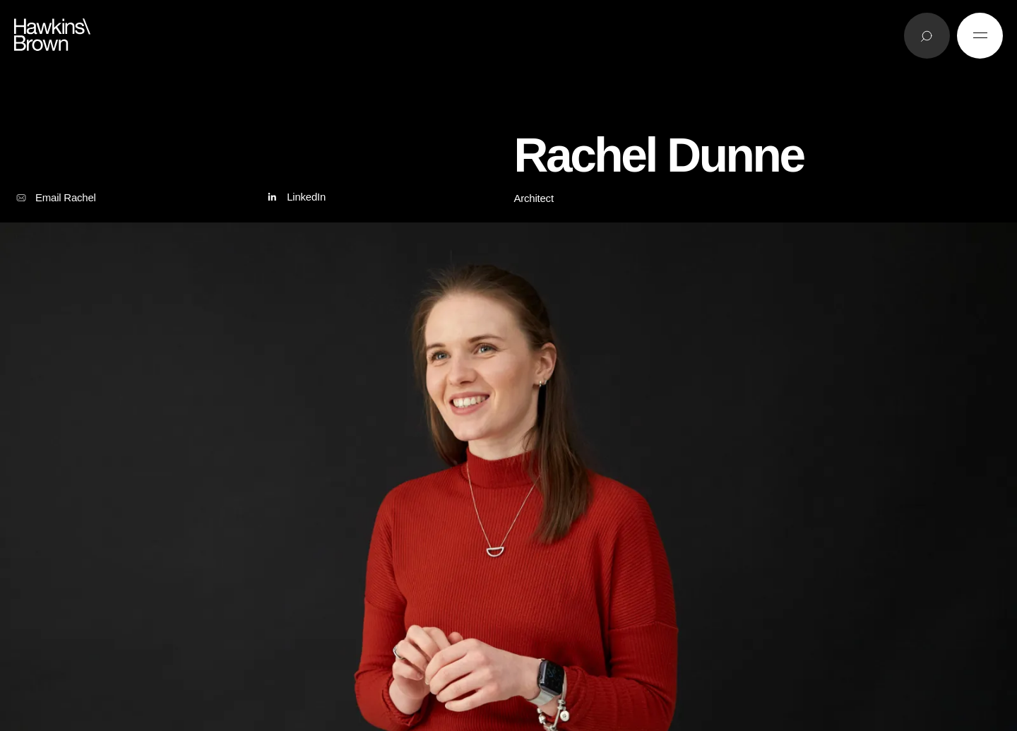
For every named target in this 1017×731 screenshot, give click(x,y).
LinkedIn (295, 197)
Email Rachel (55, 198)
